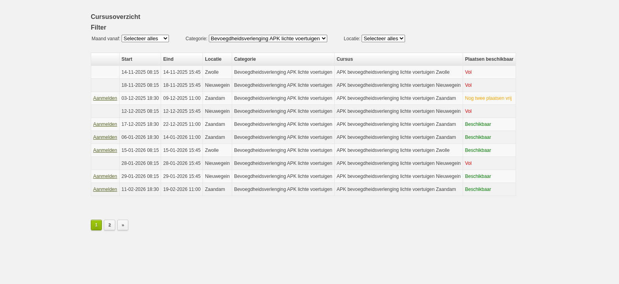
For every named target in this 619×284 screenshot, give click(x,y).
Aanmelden (105, 98)
